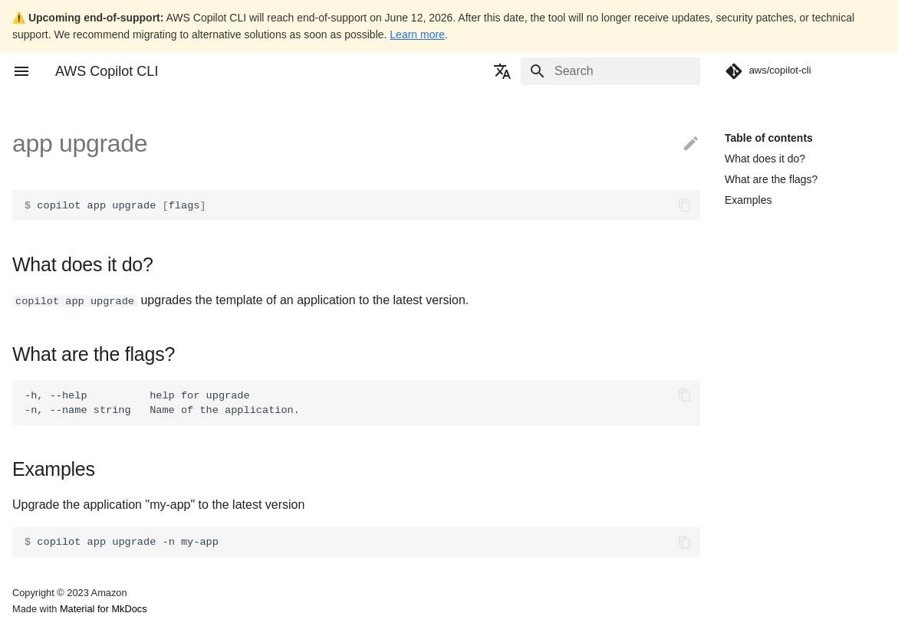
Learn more (417, 34)
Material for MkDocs (103, 609)
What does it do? (765, 158)
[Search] (610, 71)
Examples (748, 200)
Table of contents (769, 138)
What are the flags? (771, 179)
